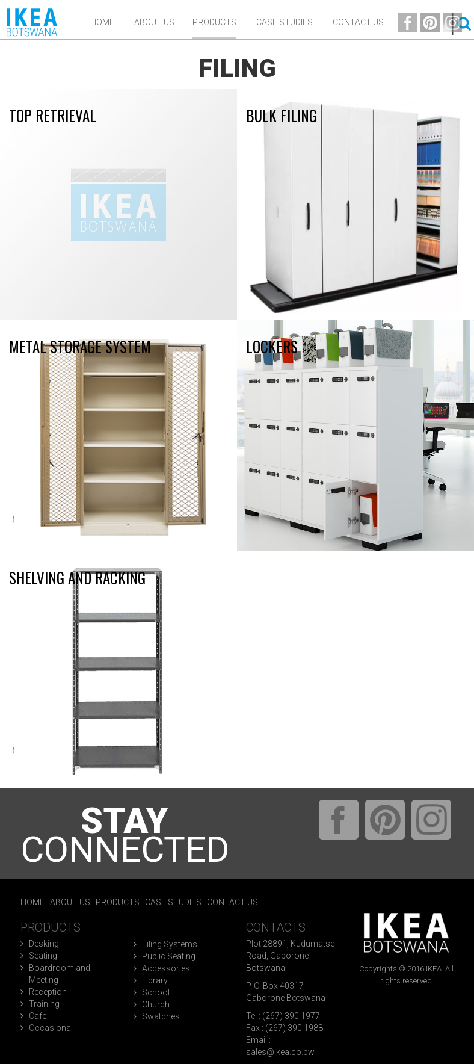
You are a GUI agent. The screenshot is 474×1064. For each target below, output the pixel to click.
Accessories (166, 968)
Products (214, 22)
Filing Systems (169, 944)
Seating (43, 955)
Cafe (37, 1016)
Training (44, 1004)
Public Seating (168, 956)
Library (155, 980)
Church (156, 1004)
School (156, 992)
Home (102, 22)
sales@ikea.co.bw (280, 1052)
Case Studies (284, 22)
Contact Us (358, 22)
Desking (44, 943)
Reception (48, 992)
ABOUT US (154, 22)
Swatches (161, 1016)
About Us (70, 902)
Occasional (51, 1028)
